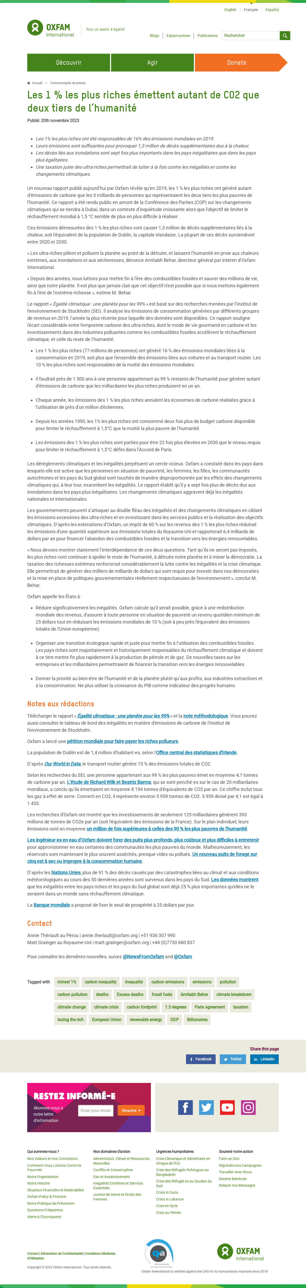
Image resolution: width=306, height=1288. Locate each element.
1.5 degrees (175, 1007)
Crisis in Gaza (167, 1192)
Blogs (154, 36)
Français (251, 10)
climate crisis (106, 1007)
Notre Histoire (38, 1183)
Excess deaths (130, 994)
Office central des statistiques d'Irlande (196, 752)
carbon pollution (72, 994)
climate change (71, 1007)
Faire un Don (229, 1159)
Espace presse (178, 36)
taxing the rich (70, 1019)
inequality (134, 981)
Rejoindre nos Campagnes (240, 1165)
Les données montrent (234, 879)
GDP (174, 1019)
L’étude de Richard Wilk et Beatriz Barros (109, 782)
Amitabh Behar (194, 994)
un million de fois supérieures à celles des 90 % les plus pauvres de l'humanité (167, 829)
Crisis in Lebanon (170, 1199)
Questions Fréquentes (45, 1210)
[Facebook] (201, 1059)
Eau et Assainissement (111, 1177)
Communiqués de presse (67, 83)
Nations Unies (65, 872)
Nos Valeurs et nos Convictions (52, 1159)
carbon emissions (167, 981)
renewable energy (146, 1019)
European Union (106, 1019)
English (230, 10)
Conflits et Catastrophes (113, 1170)
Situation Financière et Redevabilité (55, 1190)
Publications (208, 36)
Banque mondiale (52, 905)
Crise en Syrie (167, 1206)
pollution (228, 981)
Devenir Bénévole (233, 1179)
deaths (102, 994)
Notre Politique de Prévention (50, 1203)
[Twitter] (233, 1059)
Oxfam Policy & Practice (46, 1197)
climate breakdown (234, 994)
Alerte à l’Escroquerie (44, 1217)
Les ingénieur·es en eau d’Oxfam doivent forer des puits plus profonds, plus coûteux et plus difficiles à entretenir (143, 840)
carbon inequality (101, 981)
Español (272, 10)
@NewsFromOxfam (143, 956)
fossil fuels (162, 994)
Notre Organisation (42, 1177)
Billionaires (197, 1019)
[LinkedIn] (264, 1059)
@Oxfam (183, 956)
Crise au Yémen (168, 1212)
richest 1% (66, 981)
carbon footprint (142, 1007)
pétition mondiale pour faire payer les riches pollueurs (122, 741)
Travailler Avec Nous (235, 1172)
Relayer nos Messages (237, 1185)
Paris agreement (210, 1007)
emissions (202, 981)
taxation (240, 1007)
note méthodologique (205, 716)
